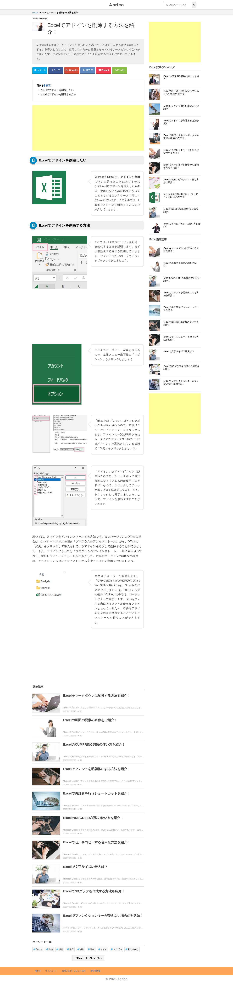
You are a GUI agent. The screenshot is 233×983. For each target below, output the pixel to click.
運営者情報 (95, 971)
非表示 (46, 85)
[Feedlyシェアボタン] (119, 70)
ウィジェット (51, 971)
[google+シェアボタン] (71, 70)
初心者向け (132, 949)
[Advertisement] (88, 128)
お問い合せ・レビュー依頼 (74, 971)
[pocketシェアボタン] (103, 70)
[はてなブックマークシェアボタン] (87, 70)
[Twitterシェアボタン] (39, 70)
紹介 (70, 949)
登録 (49, 949)
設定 (59, 949)
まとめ (102, 949)
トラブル (116, 949)
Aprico (116, 4)
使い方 (37, 949)
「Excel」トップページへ (88, 958)
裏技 (91, 949)
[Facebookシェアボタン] (55, 70)
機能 (80, 949)
